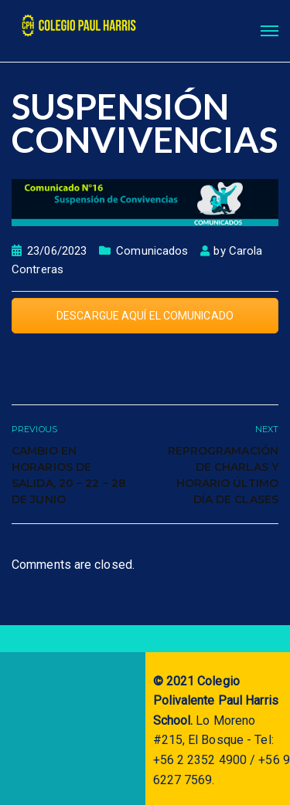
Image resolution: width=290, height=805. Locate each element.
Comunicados (152, 251)
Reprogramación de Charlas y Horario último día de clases (223, 475)
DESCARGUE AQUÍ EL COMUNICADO (145, 315)
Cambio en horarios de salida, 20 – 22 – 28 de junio (69, 475)
